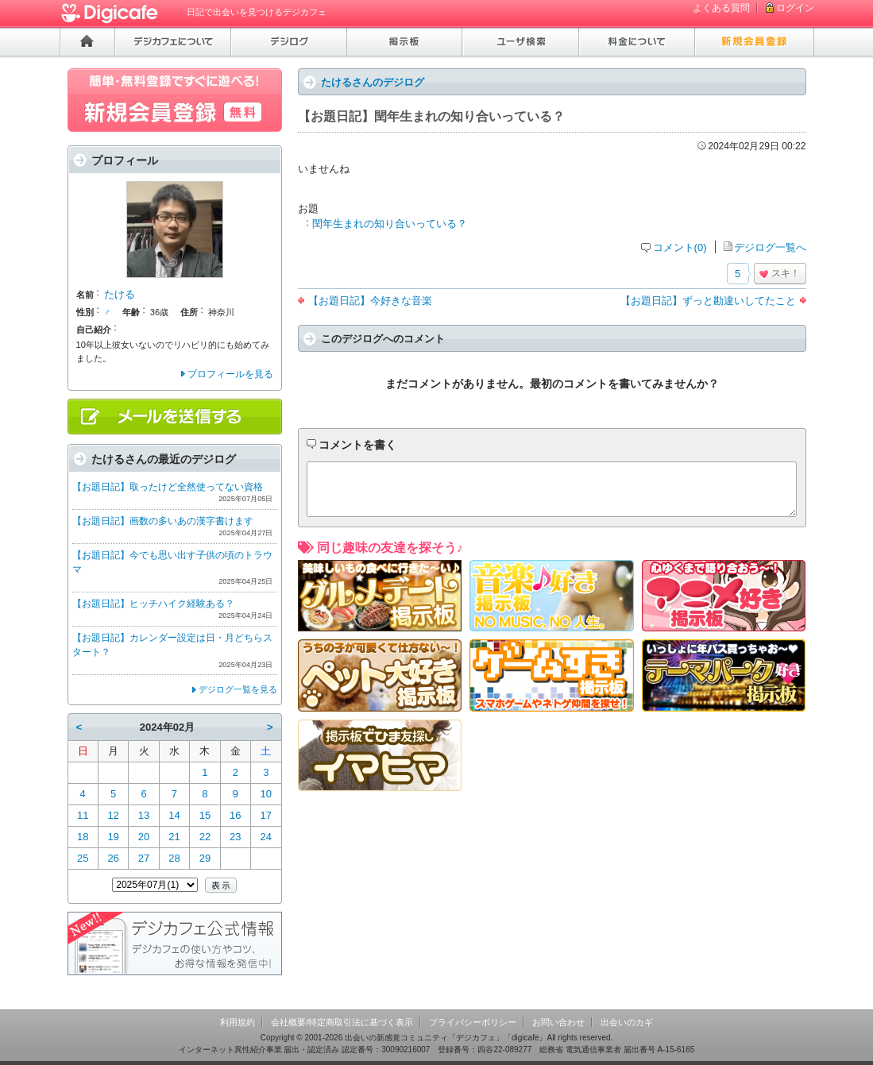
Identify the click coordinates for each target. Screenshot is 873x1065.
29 (205, 858)
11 (82, 815)
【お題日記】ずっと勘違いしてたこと (708, 301)
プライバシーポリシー (472, 1022)
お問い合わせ (558, 1022)
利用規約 (237, 1022)
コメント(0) (680, 247)
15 (205, 815)
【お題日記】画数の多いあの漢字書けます (162, 521)
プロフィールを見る (230, 374)
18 (82, 837)
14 (174, 815)
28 (174, 858)
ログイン (795, 8)
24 (266, 837)
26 (112, 858)
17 (266, 815)
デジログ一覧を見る (238, 689)
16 (235, 815)
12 (112, 815)
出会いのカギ (627, 1022)
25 (82, 858)
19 (112, 837)
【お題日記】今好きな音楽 (370, 301)
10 (266, 794)
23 (235, 837)
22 (205, 837)
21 (174, 837)
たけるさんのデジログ (372, 82)
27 (143, 858)
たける (119, 294)
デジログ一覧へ (770, 247)
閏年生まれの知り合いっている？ (389, 224)
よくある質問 (721, 8)
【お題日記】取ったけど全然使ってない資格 (167, 486)
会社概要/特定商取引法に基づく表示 (342, 1022)
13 (143, 815)
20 (143, 837)
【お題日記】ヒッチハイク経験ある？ (153, 603)
